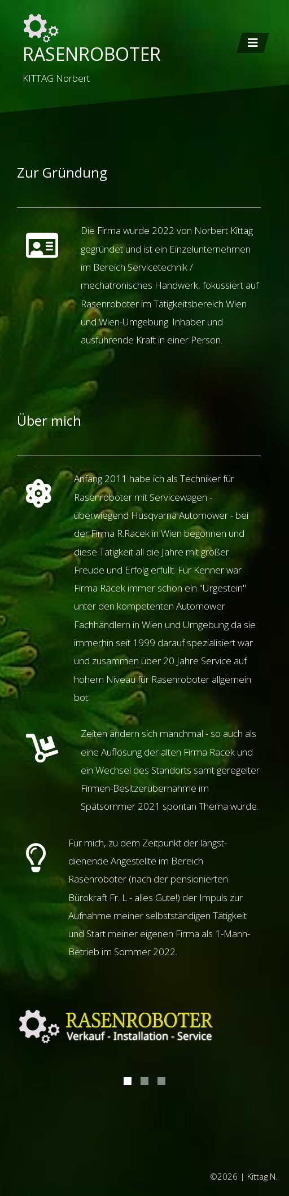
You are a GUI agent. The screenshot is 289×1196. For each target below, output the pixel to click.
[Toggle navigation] (253, 43)
